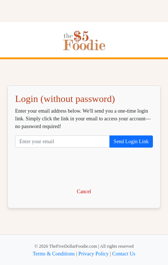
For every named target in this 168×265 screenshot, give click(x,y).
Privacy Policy (93, 254)
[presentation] (84, 168)
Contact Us (124, 254)
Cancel (84, 191)
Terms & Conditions (54, 254)
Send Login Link (131, 141)
